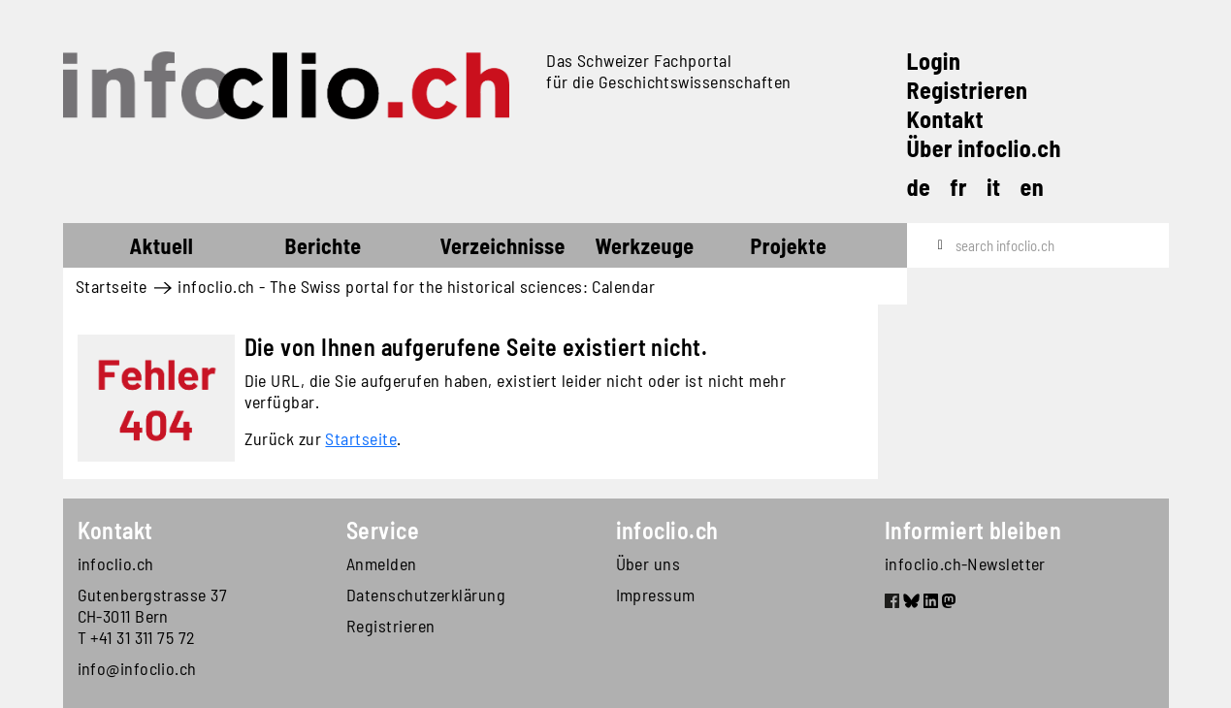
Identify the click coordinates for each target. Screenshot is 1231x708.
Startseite (98, 248)
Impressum (656, 594)
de (919, 187)
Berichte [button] (323, 245)
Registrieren (967, 90)
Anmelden (381, 563)
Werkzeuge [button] (645, 245)
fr (958, 187)
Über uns (648, 563)
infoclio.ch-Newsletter (965, 563)
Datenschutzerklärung (425, 594)
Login (934, 61)
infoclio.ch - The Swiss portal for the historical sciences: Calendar (416, 286)
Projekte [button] (789, 245)
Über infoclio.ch (984, 148)
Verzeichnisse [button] (503, 245)
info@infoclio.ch (137, 668)
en (1032, 187)
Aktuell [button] (162, 245)
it (994, 187)
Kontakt (946, 119)
